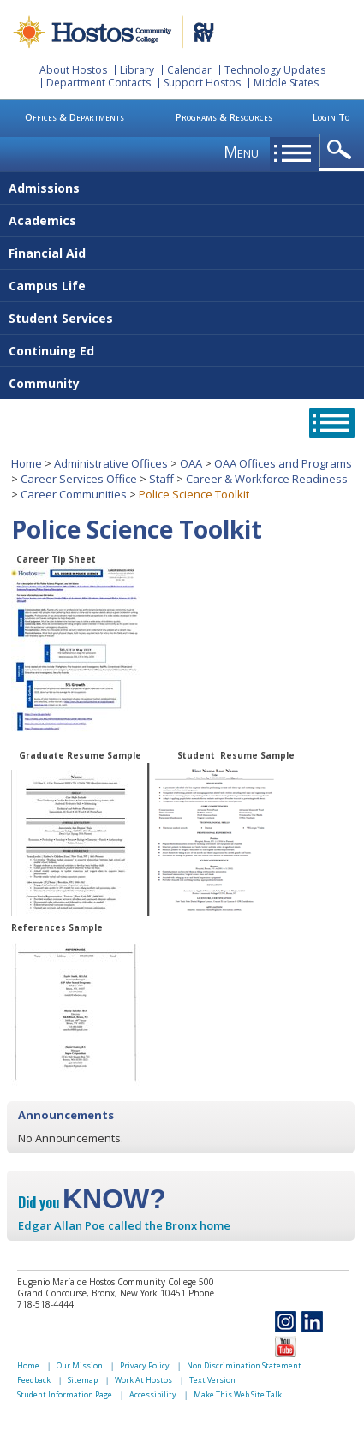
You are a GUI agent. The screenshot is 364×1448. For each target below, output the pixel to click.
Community (44, 383)
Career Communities (74, 494)
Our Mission (80, 1365)
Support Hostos (202, 82)
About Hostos (73, 70)
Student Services (61, 318)
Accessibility (152, 1394)
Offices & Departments (74, 116)
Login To (331, 116)
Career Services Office (79, 478)
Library (137, 70)
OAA (191, 463)
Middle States (286, 82)
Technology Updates (274, 70)
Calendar (189, 70)
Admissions (44, 188)
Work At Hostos (143, 1379)
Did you (92, 1202)
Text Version (212, 1379)
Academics (42, 220)
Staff (161, 478)
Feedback (34, 1379)
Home (26, 463)
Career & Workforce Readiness (267, 478)
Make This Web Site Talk (238, 1394)
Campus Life (47, 285)
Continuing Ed (51, 351)
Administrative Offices (111, 463)
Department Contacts (98, 82)
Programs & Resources (224, 116)
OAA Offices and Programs (283, 463)
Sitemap (83, 1379)
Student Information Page (64, 1394)
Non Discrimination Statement (244, 1365)
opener (342, 150)
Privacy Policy (145, 1365)
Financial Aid (47, 253)
